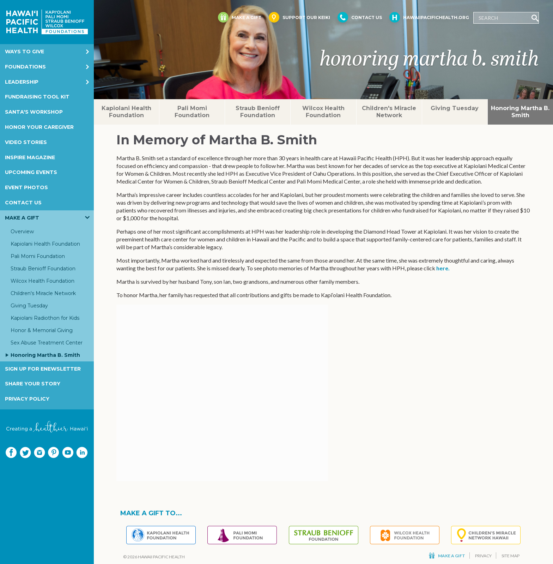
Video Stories (26, 142)
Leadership (21, 82)
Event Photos (26, 187)
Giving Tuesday (29, 305)
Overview (22, 231)
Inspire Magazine (30, 157)
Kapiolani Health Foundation (45, 244)
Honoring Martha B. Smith (45, 355)
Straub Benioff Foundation (43, 268)
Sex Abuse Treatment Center (47, 343)
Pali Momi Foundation (38, 256)
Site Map (510, 555)
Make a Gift (22, 218)
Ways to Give (24, 51)
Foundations (25, 67)
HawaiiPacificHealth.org (429, 17)
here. (443, 268)
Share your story (32, 383)
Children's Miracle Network (43, 293)
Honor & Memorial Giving (42, 330)
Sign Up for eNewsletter (43, 369)
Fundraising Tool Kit (37, 97)
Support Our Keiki (299, 17)
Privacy (483, 555)
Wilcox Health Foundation (42, 281)
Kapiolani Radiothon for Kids (45, 318)
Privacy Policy (27, 399)
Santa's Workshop (34, 112)
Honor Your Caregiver (39, 127)
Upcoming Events (31, 172)
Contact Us (23, 202)
